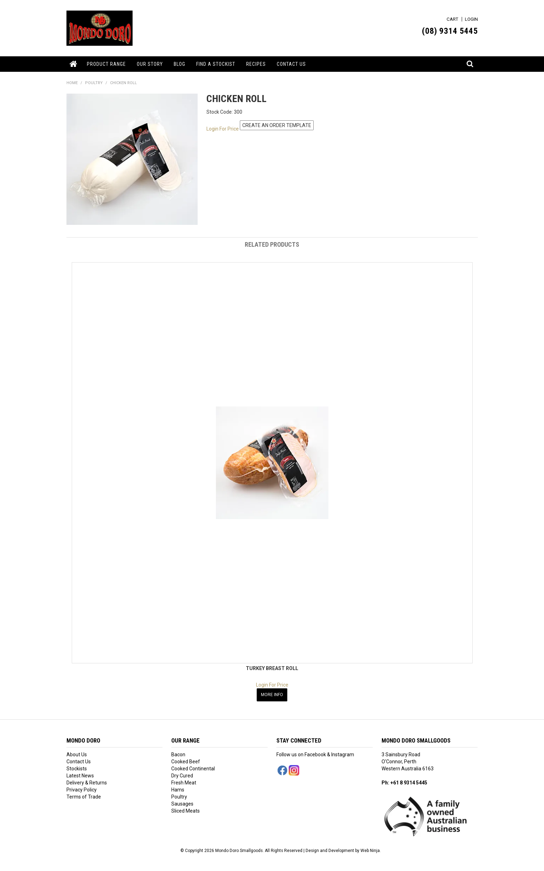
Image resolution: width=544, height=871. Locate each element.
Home (74, 64)
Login (471, 19)
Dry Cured (182, 775)
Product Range (106, 64)
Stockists (76, 768)
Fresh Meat (183, 782)
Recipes (256, 64)
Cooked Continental (193, 768)
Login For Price (222, 128)
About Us (76, 754)
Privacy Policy (81, 789)
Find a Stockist (215, 64)
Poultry (179, 796)
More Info (272, 694)
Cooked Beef (185, 761)
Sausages (182, 803)
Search (470, 60)
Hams (177, 789)
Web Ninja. (370, 849)
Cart (452, 19)
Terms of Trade (83, 796)
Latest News (80, 775)
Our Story (150, 64)
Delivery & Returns (86, 782)
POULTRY (94, 83)
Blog (179, 64)
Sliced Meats (185, 810)
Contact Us (291, 64)
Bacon (178, 754)
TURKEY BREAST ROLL (272, 668)
